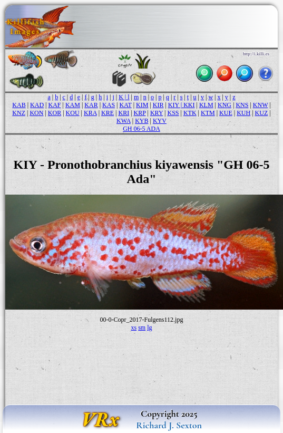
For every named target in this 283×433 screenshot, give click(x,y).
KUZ (261, 113)
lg (149, 327)
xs (133, 327)
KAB (18, 105)
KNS (242, 105)
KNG (224, 105)
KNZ (18, 113)
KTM (208, 113)
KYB (141, 120)
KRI (123, 113)
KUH (243, 113)
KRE (107, 113)
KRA (90, 113)
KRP (140, 113)
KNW (260, 105)
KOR (54, 113)
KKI (188, 105)
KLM (206, 105)
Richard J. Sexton (169, 425)
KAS (108, 105)
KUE (225, 113)
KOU (73, 113)
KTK (190, 113)
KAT (126, 105)
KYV (160, 120)
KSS (173, 113)
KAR (90, 105)
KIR (158, 105)
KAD (37, 105)
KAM (72, 105)
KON (36, 113)
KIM (142, 105)
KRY (156, 113)
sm (141, 327)
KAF (54, 105)
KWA (123, 120)
